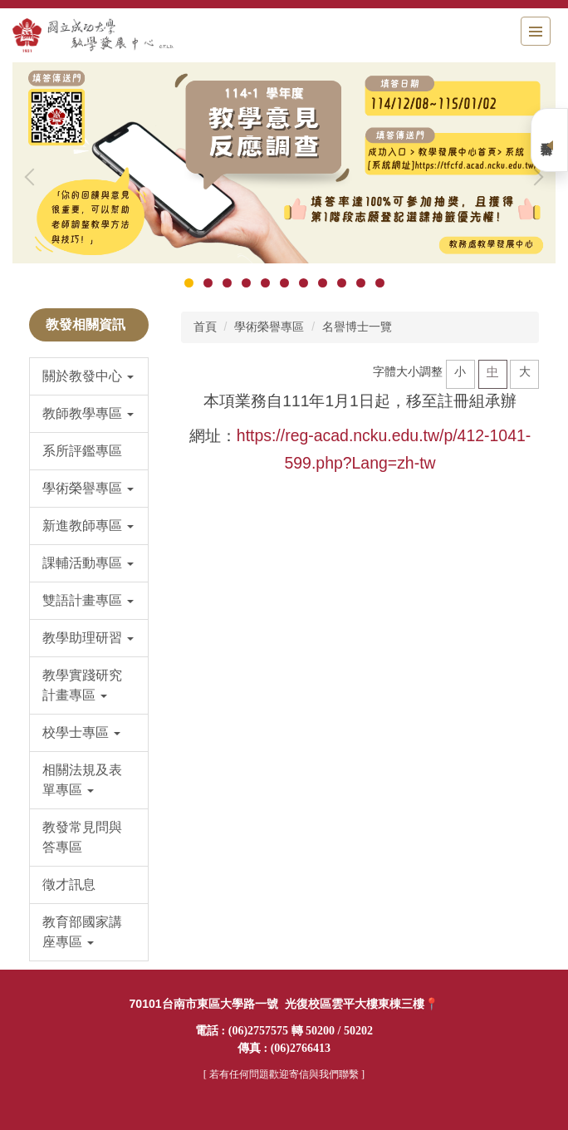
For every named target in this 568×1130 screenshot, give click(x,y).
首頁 (205, 326)
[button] (33, 177)
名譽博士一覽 (357, 326)
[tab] (188, 283)
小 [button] (460, 371)
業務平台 (549, 140)
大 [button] (525, 371)
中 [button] (492, 371)
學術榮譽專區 (269, 326)
